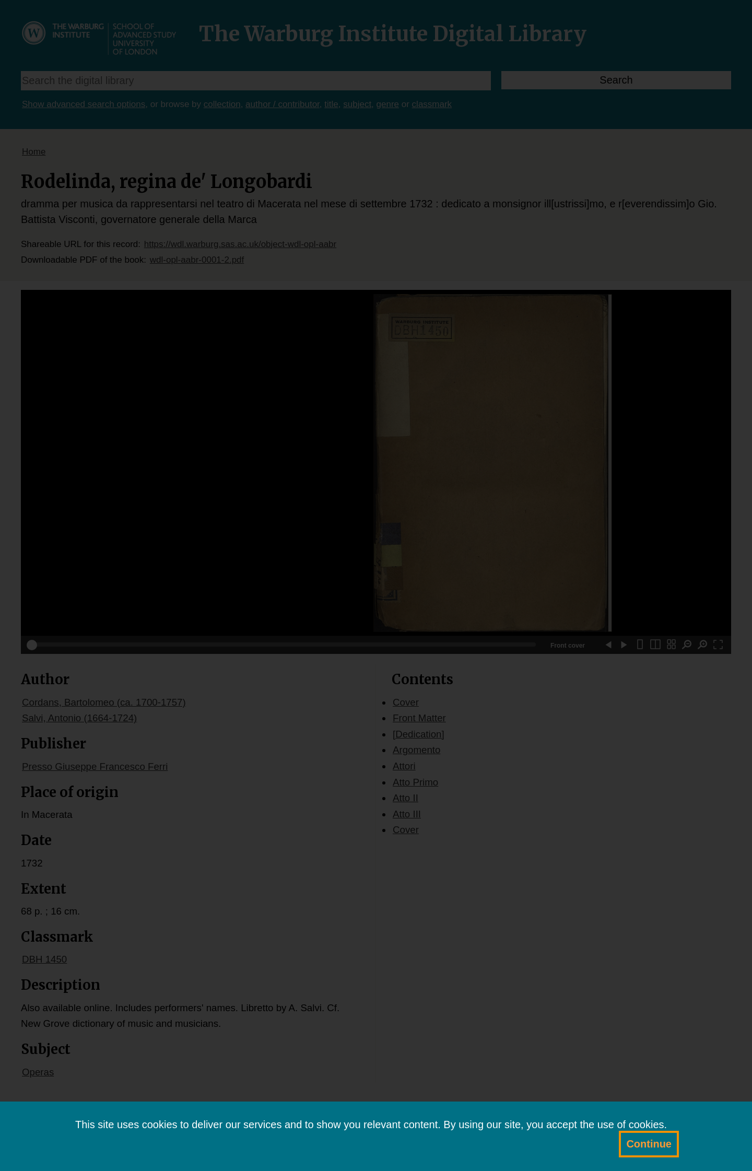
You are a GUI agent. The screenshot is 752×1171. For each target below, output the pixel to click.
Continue (649, 1144)
